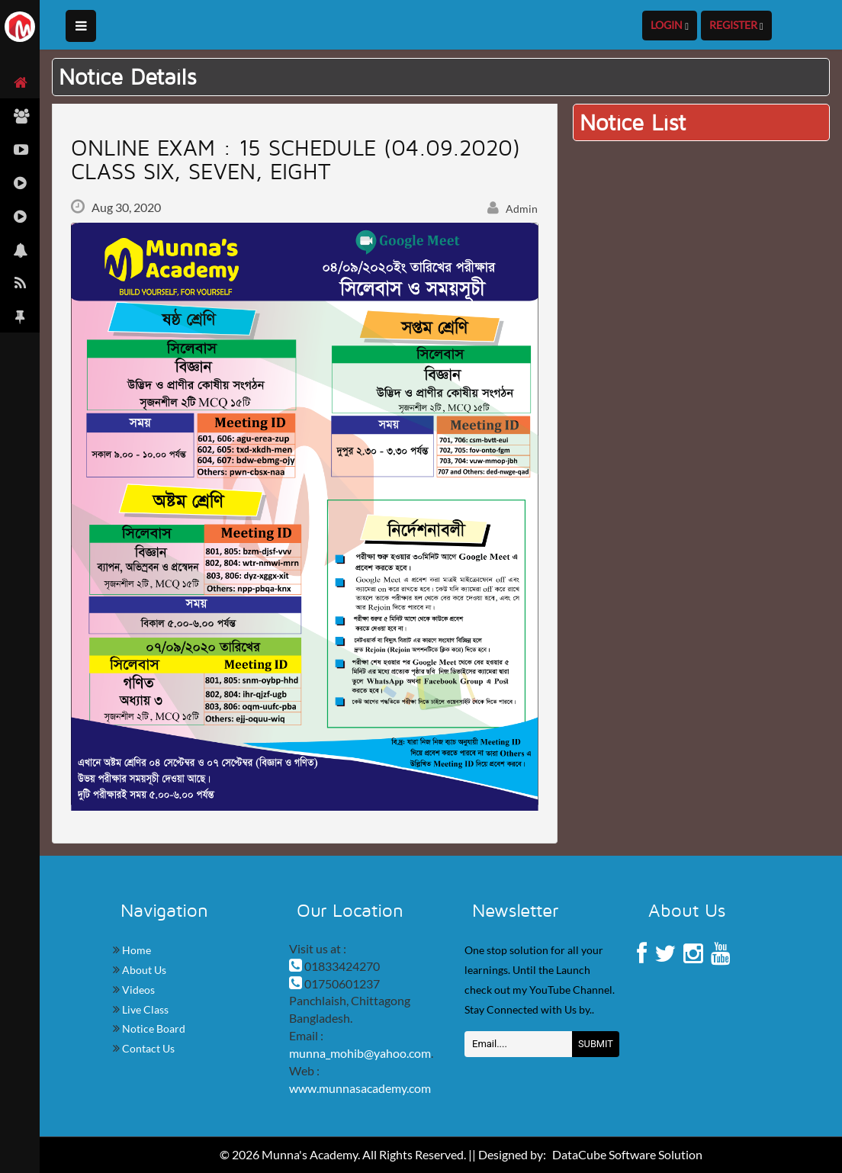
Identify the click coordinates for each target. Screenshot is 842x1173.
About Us (143, 969)
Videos (137, 989)
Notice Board (152, 1028)
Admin (512, 208)
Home (135, 949)
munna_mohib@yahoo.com (360, 1053)
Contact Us (147, 1048)
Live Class (144, 1009)
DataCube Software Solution (627, 1154)
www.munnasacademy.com (360, 1088)
